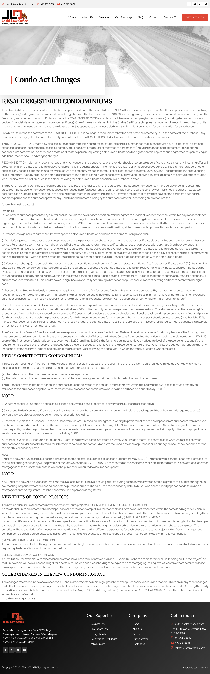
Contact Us (170, 17)
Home (72, 17)
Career (153, 17)
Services (104, 17)
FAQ (140, 17)
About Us (87, 17)
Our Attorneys (123, 17)
